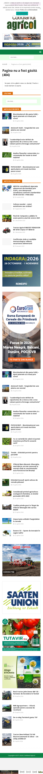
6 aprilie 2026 (19, 741)
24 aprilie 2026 (15, 146)
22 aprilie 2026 (19, 524)
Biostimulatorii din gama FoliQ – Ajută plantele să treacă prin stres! (26, 116)
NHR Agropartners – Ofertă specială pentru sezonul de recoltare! (24, 708)
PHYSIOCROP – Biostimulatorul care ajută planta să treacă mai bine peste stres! (25, 169)
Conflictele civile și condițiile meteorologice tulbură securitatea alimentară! (24, 241)
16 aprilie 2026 (19, 696)
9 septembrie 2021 (20, 209)
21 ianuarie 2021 (19, 246)
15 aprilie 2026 (19, 712)
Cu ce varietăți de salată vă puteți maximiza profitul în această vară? (26, 441)
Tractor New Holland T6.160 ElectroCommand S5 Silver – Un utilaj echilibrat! (25, 737)
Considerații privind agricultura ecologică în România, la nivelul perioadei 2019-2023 (25, 494)
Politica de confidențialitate (28, 10)
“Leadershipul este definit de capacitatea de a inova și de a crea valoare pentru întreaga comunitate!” (25, 142)
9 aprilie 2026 (19, 720)
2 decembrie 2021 (20, 221)
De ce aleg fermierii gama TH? (25, 717)
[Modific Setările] (40, 8)
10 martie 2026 (19, 197)
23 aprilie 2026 (19, 473)
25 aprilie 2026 (19, 121)
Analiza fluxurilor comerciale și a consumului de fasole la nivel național (26, 155)
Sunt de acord (22, 13)
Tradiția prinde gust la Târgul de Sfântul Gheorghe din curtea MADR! (26, 508)
